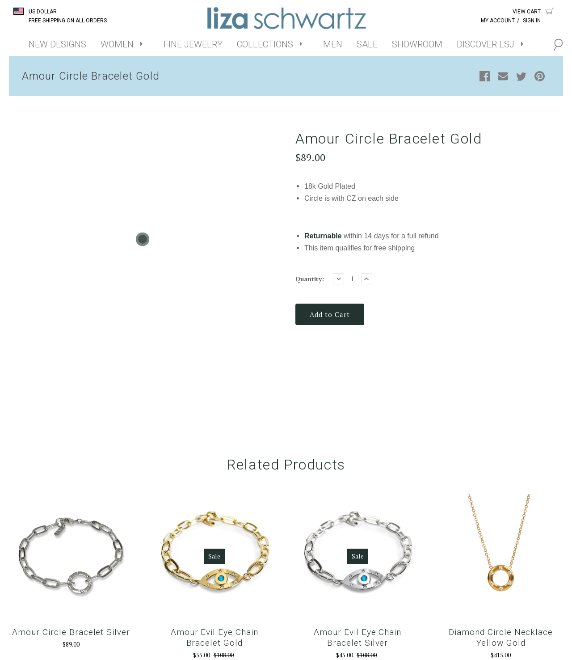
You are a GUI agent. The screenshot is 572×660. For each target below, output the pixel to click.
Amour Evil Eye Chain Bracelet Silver (357, 638)
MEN (332, 44)
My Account (498, 20)
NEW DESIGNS (57, 44)
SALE (367, 44)
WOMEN (117, 44)
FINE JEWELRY (193, 44)
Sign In (532, 20)
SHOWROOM (417, 44)
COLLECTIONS (265, 44)
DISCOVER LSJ (485, 44)
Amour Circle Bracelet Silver (71, 633)
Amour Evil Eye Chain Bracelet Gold (214, 638)
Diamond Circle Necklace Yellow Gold (501, 638)
